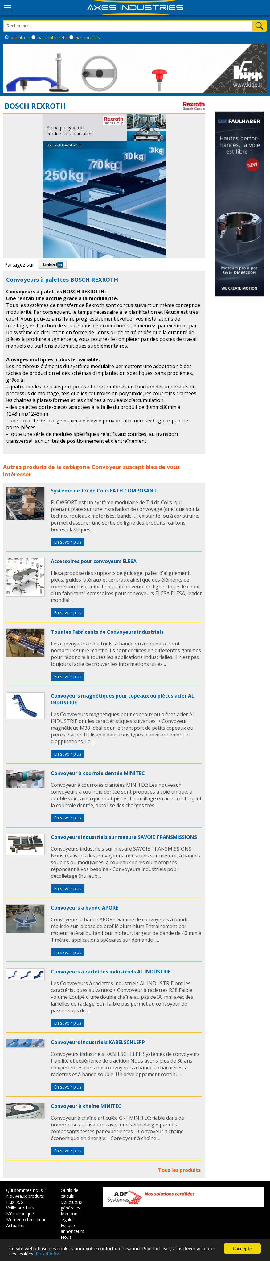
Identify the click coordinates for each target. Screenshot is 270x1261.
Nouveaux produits (25, 1196)
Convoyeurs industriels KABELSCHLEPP (98, 1042)
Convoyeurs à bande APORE (84, 907)
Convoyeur (106, 467)
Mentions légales (70, 1216)
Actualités (16, 1225)
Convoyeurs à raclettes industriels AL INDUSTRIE (110, 971)
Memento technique (26, 1219)
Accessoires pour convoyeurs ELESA (94, 561)
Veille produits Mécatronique (20, 1211)
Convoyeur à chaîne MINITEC (86, 1106)
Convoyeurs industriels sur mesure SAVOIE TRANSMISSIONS (124, 837)
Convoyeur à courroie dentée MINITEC (98, 773)
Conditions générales (71, 1205)
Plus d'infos (48, 1254)
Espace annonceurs (72, 1228)
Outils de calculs (69, 1193)
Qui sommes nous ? (26, 1190)
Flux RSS (14, 1202)
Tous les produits (179, 1170)
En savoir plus (67, 542)
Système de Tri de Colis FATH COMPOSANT (104, 490)
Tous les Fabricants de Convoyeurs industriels (107, 631)
